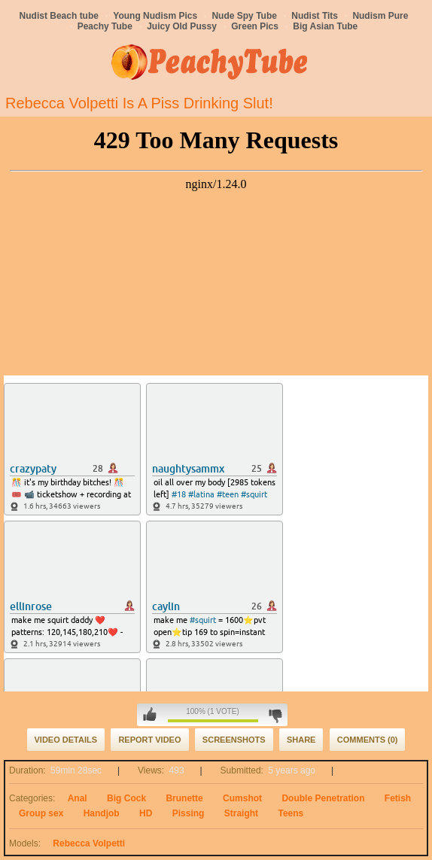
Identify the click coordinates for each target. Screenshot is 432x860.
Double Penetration (322, 798)
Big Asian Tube (325, 26)
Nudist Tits (314, 16)
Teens (290, 813)
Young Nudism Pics (155, 16)
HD (145, 813)
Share (301, 739)
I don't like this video (275, 714)
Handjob (102, 813)
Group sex (41, 813)
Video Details (66, 739)
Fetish (398, 798)
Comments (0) (367, 739)
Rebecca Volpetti (89, 843)
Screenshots (234, 739)
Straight (241, 813)
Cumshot (242, 798)
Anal (77, 798)
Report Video (149, 739)
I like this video (150, 714)
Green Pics (254, 26)
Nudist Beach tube (59, 16)
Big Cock (126, 798)
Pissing (188, 813)
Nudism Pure (380, 16)
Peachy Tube (105, 26)
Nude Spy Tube (243, 16)
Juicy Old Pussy (182, 26)
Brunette (184, 798)
